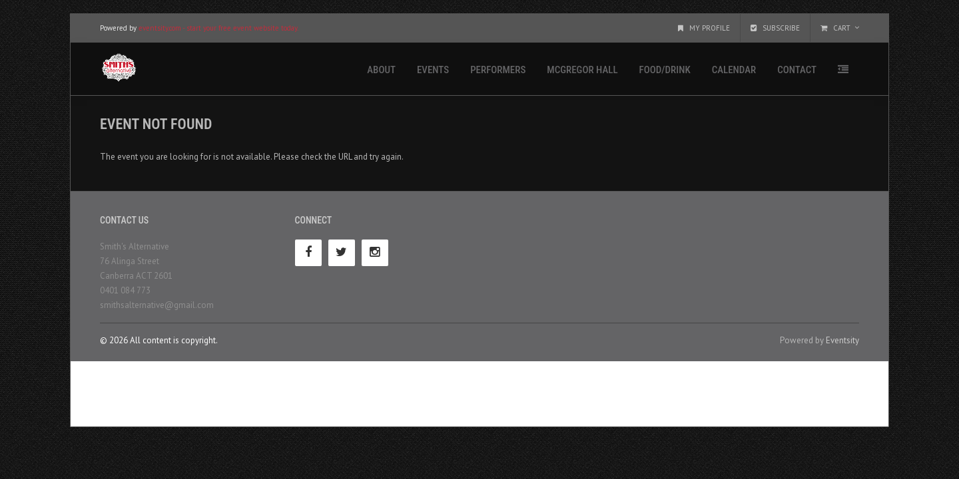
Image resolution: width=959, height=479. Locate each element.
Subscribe (775, 28)
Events (433, 70)
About (381, 70)
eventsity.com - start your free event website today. (218, 28)
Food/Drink (665, 70)
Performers (497, 70)
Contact (796, 70)
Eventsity (842, 340)
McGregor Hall (582, 70)
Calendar (734, 70)
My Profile (704, 28)
